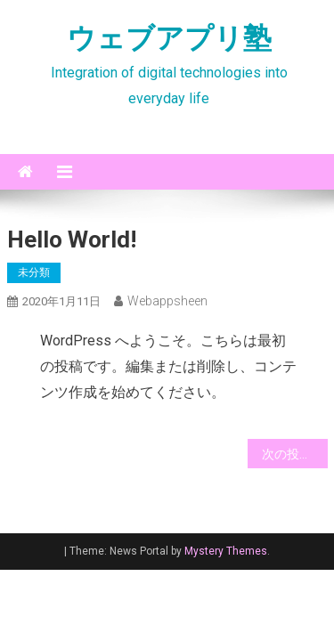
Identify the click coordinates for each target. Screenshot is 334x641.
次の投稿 (287, 454)
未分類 (34, 272)
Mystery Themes (225, 551)
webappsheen (167, 301)
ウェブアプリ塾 (169, 38)
